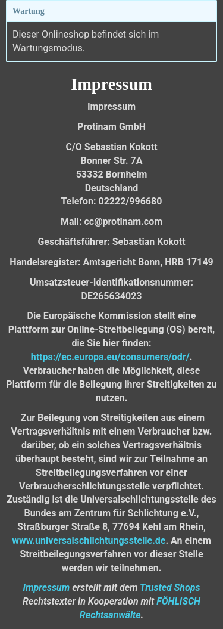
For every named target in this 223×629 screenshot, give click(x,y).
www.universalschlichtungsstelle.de (88, 540)
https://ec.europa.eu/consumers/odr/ (110, 356)
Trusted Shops (170, 587)
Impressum (46, 587)
